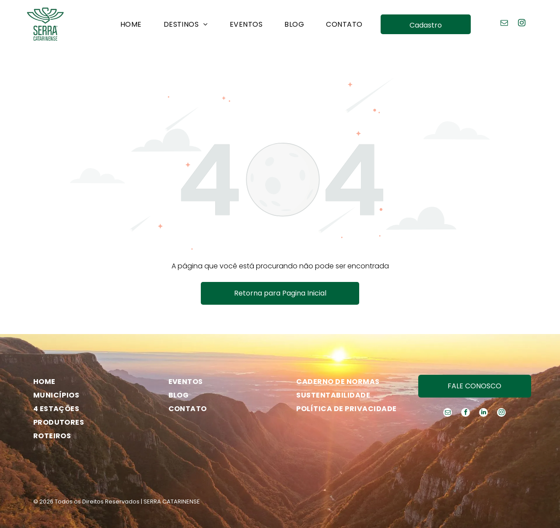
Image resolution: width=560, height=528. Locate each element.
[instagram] (521, 24)
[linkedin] (483, 413)
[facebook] (465, 413)
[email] (504, 24)
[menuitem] (131, 24)
